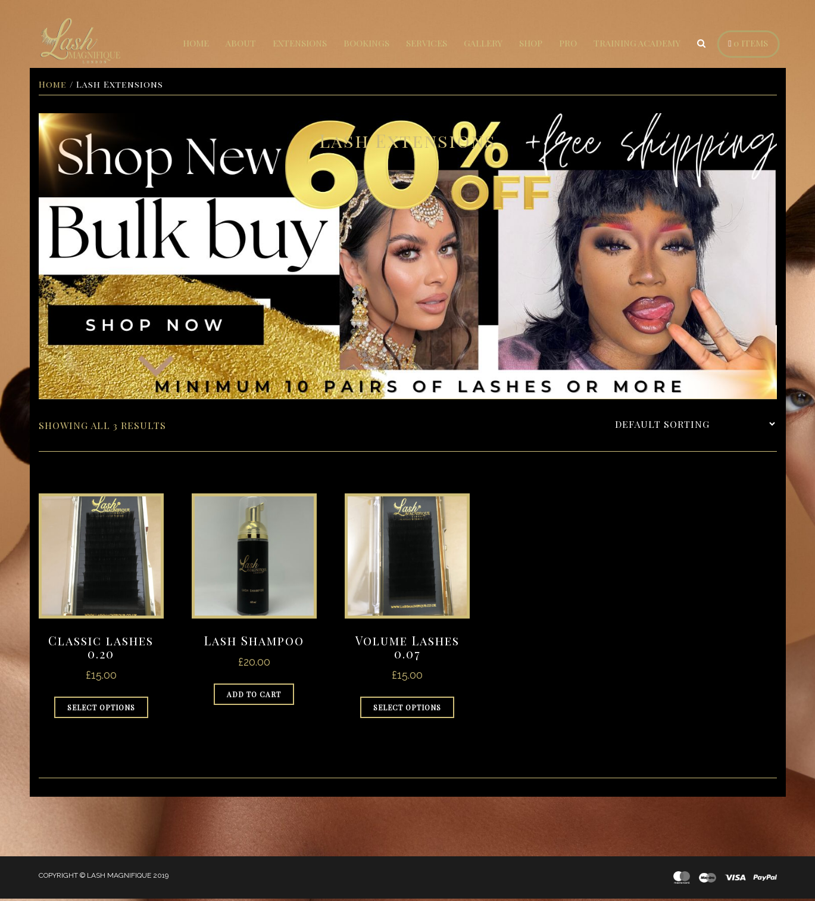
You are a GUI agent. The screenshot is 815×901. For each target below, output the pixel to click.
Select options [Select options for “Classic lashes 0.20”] (101, 709)
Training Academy (637, 43)
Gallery (483, 43)
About (241, 43)
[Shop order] (695, 426)
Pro (568, 43)
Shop (530, 43)
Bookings (366, 43)
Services (426, 43)
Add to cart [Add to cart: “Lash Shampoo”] (254, 696)
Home (196, 43)
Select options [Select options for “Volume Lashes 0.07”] (407, 709)
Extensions (300, 43)
